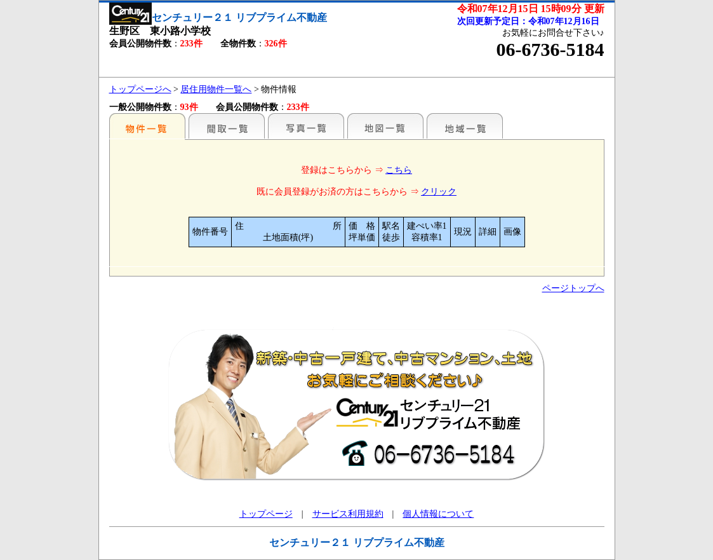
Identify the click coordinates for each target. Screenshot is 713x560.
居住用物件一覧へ (215, 89)
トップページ (266, 514)
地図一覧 (385, 126)
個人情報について (438, 514)
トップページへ (140, 89)
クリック (438, 191)
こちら (398, 170)
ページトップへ (573, 288)
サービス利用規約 (347, 514)
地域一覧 (465, 126)
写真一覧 (306, 126)
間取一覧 (227, 126)
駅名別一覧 (147, 126)
